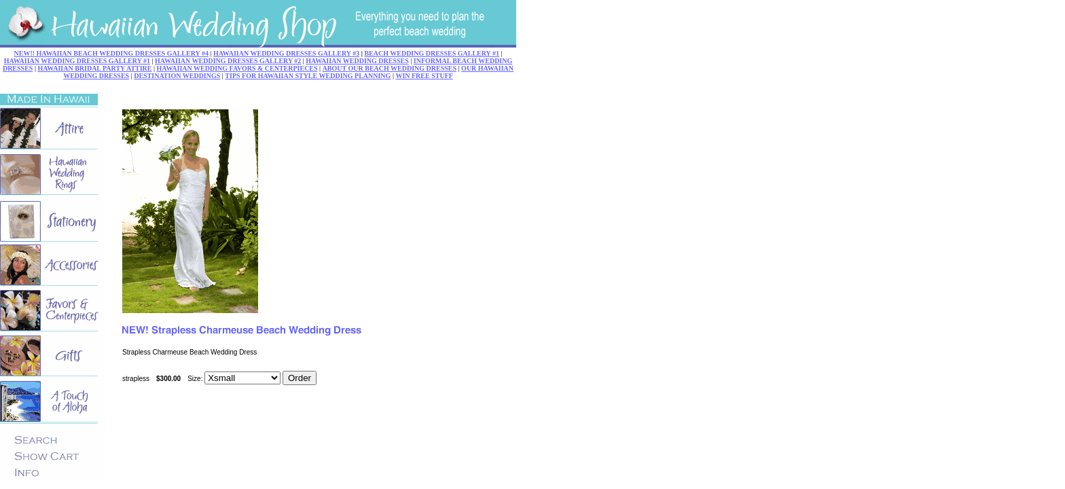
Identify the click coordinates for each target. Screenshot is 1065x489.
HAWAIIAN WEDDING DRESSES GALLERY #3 (286, 53)
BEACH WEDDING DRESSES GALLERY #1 (431, 53)
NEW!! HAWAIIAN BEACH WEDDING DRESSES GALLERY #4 (111, 53)
